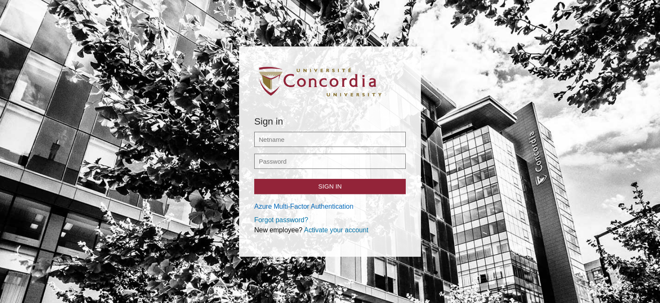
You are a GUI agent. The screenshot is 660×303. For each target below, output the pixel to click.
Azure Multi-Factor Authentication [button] (304, 206)
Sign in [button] (330, 186)
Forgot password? (281, 219)
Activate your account (336, 230)
